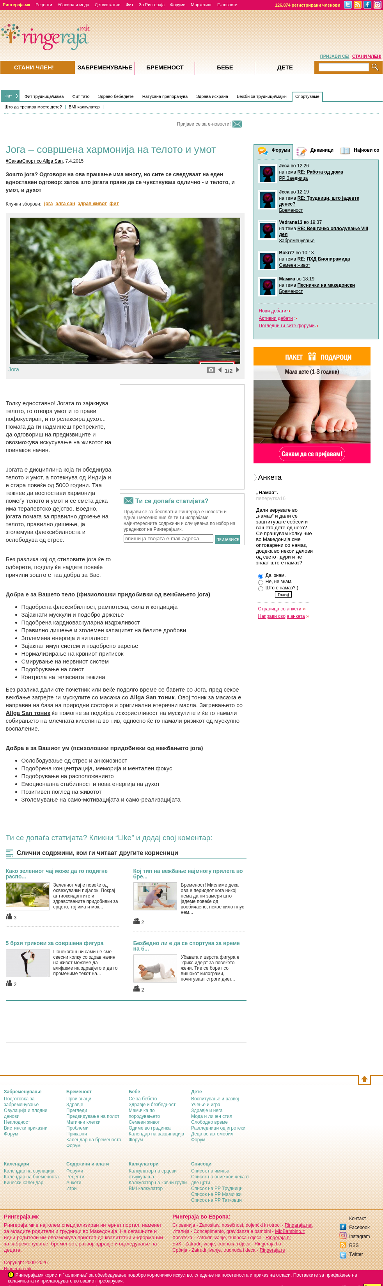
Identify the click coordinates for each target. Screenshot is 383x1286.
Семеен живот (294, 265)
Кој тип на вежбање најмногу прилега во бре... (188, 873)
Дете (285, 67)
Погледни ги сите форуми (287, 325)
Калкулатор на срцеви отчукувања (153, 1174)
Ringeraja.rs (272, 1250)
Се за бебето (143, 1099)
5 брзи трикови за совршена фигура (55, 943)
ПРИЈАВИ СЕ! (334, 56)
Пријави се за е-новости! (204, 124)
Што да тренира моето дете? (33, 107)
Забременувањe (105, 67)
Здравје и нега (207, 1110)
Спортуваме (307, 96)
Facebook (359, 1227)
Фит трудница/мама (44, 96)
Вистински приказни (26, 1128)
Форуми (178, 4)
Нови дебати (273, 311)
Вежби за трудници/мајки (262, 96)
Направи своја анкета (281, 616)
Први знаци (78, 1099)
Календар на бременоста (93, 1139)
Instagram (359, 1236)
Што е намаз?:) (278, 588)
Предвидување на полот (92, 1116)
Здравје (74, 1104)
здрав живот (92, 203)
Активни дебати (276, 318)
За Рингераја (152, 4)
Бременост (291, 210)
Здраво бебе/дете (116, 96)
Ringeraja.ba (268, 1244)
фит (114, 203)
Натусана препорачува (165, 96)
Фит (129, 4)
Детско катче (108, 4)
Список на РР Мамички (216, 1194)
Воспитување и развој (215, 1099)
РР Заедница (293, 178)
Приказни (76, 1134)
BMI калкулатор (84, 107)
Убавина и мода (73, 4)
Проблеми (77, 1128)
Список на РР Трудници (217, 1188)
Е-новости (227, 4)
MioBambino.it (290, 1231)
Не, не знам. (275, 582)
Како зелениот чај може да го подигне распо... (57, 873)
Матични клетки (83, 1122)
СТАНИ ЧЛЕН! (366, 56)
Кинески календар (23, 1182)
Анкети (74, 1182)
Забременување (297, 240)
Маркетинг (201, 4)
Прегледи (76, 1110)
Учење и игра (205, 1104)
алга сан (65, 203)
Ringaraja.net (298, 1225)
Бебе (225, 67)
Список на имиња (210, 1171)
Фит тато (80, 96)
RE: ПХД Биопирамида (323, 259)
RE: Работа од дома (320, 172)
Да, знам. (272, 576)
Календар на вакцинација (156, 1134)
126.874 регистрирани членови (307, 5)
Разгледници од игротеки (218, 1128)
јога (48, 203)
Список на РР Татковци (216, 1200)
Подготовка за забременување (21, 1101)
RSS (354, 1245)
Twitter (356, 1254)
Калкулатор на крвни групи (158, 1182)
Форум (11, 1134)
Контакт (357, 1218)
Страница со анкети (279, 609)
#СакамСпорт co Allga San (34, 161)
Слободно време (209, 1122)
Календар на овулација (29, 1171)
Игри (71, 1188)
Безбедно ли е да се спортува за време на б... (186, 945)
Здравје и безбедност (152, 1104)
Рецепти (43, 4)
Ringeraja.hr (278, 1237)
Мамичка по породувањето (144, 1113)
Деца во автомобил (212, 1134)
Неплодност (17, 1122)
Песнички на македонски (326, 285)
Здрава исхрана (212, 96)
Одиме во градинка (150, 1128)
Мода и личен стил (211, 1116)
